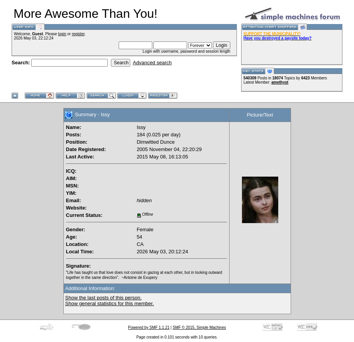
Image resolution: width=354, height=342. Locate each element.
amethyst (279, 82)
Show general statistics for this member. (109, 303)
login (62, 34)
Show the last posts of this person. (103, 298)
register (78, 34)
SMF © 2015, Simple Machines (199, 327)
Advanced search (152, 62)
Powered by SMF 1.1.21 (148, 327)
